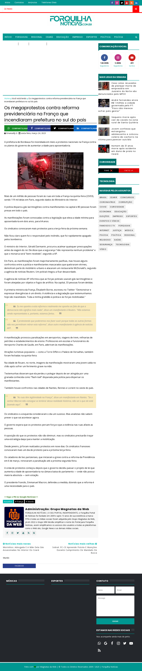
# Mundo (30, 501)
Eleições (104, 216)
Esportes (91, 37)
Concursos (127, 197)
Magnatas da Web (48, 666)
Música (129, 230)
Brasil (103, 197)
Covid (103, 207)
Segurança (106, 244)
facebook (19, 565)
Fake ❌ (108, 170)
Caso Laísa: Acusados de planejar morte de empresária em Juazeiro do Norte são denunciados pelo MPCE (117, 88)
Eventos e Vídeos (110, 221)
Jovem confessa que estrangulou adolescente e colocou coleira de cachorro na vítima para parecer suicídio (118, 134)
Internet (104, 230)
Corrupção (125, 202)
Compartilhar (18, 128)
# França (19, 501)
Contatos (19, 2)
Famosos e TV (107, 225)
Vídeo (103, 249)
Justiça (117, 230)
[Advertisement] (50, 62)
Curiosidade (117, 207)
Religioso (10, 44)
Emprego (78, 37)
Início (7, 2)
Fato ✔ (129, 170)
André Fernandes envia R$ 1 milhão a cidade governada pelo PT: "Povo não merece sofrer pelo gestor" (118, 105)
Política (106, 37)
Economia (105, 211)
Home (7, 98)
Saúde (23, 44)
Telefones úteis (48, 2)
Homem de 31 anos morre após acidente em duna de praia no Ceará (123, 149)
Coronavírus (107, 202)
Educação (62, 37)
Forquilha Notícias (110, 666)
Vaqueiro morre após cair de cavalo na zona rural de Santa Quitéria (124, 120)
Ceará (49, 37)
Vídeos (52, 44)
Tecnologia (37, 44)
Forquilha (21, 37)
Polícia (118, 37)
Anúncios (32, 2)
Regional (36, 37)
